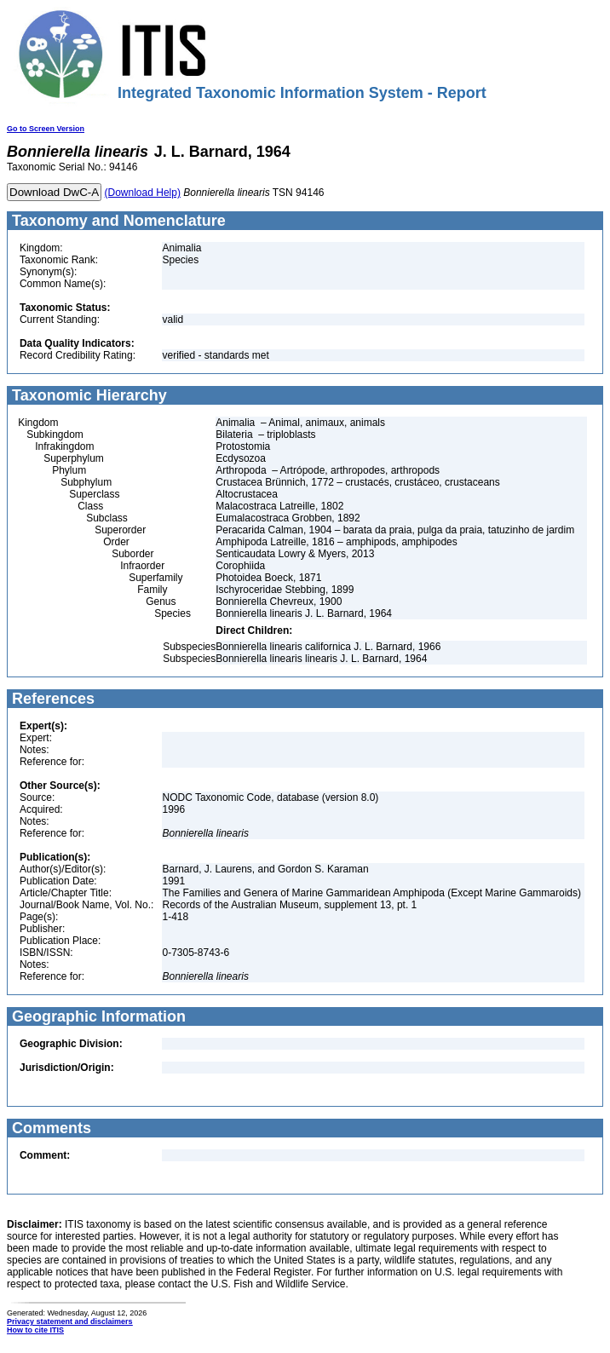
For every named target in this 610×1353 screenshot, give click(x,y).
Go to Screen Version (45, 128)
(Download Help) (143, 193)
